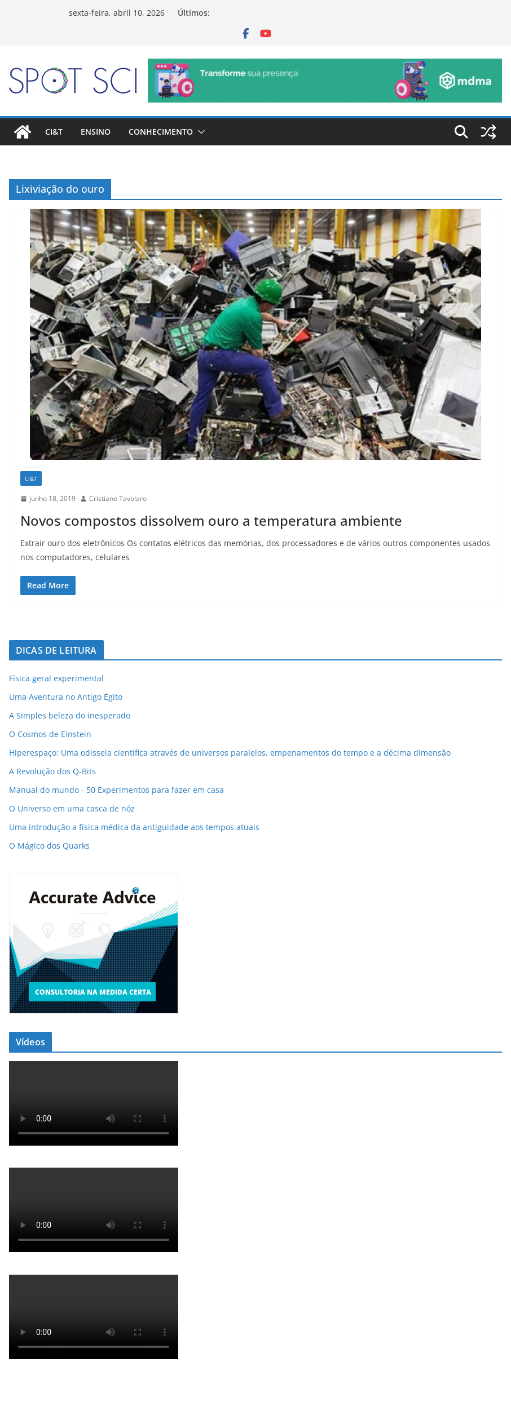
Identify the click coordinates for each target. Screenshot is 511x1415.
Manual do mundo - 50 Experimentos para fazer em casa (116, 789)
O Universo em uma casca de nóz (72, 808)
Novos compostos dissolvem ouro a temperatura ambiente (211, 520)
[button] (199, 132)
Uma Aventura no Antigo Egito (65, 696)
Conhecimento (161, 131)
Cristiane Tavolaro (118, 498)
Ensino (96, 131)
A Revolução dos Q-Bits (52, 771)
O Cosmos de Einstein (50, 734)
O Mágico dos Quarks (49, 845)
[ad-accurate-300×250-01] (93, 880)
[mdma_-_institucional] (325, 66)
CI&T (54, 131)
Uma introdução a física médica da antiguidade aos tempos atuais (134, 827)
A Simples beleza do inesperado (69, 715)
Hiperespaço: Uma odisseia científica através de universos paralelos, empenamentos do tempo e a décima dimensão (230, 752)
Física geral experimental (56, 678)
